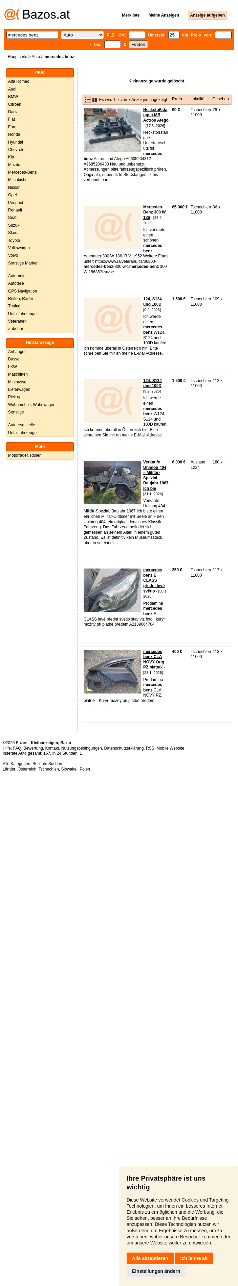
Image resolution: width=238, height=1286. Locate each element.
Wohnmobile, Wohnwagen (32, 404)
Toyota (14, 240)
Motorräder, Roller (24, 455)
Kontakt (52, 748)
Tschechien (49, 769)
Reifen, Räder (20, 298)
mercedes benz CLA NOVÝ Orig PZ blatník (153, 659)
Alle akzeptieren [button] (150, 1258)
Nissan (14, 187)
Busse (13, 359)
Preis (177, 99)
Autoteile (16, 283)
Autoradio (16, 276)
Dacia (13, 111)
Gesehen (220, 99)
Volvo (13, 255)
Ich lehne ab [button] (194, 1258)
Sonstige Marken (23, 263)
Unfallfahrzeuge (22, 313)
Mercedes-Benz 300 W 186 (154, 212)
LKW (12, 366)
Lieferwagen (19, 389)
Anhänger (17, 351)
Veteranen (17, 321)
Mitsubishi (17, 179)
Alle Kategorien (16, 763)
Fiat (11, 119)
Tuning (14, 306)
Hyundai (15, 142)
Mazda (14, 164)
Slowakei (69, 769)
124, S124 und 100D (152, 302)
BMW (13, 96)
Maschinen (18, 374)
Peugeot (15, 202)
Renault (15, 210)
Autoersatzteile (21, 425)
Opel (12, 195)
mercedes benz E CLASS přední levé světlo (154, 580)
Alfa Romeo (18, 81)
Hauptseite (17, 56)
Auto (35, 56)
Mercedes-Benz (22, 172)
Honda (14, 134)
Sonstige (16, 412)
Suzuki (14, 225)
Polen (85, 769)
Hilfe (7, 748)
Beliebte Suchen (47, 763)
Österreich (27, 769)
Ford (12, 127)
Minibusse (17, 382)
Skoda (14, 232)
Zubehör (15, 328)
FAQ (17, 748)
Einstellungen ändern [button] (156, 1271)
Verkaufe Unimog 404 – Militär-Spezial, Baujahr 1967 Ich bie (156, 475)
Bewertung (33, 748)
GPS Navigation (22, 291)
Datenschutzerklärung (124, 748)
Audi (12, 89)
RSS (150, 748)
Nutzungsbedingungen (81, 748)
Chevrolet (16, 149)
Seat (12, 217)
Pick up (14, 397)
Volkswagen (19, 248)
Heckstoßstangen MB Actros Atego (156, 115)
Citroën (14, 104)
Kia (11, 157)
